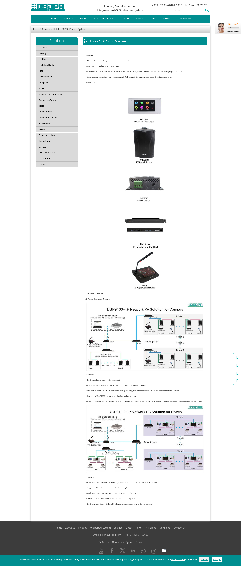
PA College (150, 528)
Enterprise (43, 82)
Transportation (46, 76)
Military (42, 129)
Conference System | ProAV (167, 5)
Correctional (44, 141)
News (152, 18)
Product (83, 18)
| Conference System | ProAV (126, 542)
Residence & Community (50, 94)
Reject (204, 559)
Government (44, 123)
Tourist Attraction (47, 135)
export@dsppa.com (110, 535)
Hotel (56, 29)
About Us (68, 18)
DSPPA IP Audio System (73, 29)
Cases (139, 18)
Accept (217, 559)
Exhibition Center (46, 65)
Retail (41, 88)
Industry (42, 53)
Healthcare (44, 59)
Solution (125, 18)
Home (53, 18)
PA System (104, 542)
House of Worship (47, 152)
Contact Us (185, 18)
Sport (41, 106)
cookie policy (178, 559)
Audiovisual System (104, 18)
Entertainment (45, 111)
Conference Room (47, 100)
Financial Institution (48, 117)
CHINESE (189, 5)
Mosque (42, 147)
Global (203, 4)
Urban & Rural (45, 158)
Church (42, 164)
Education (43, 47)
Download (167, 18)
